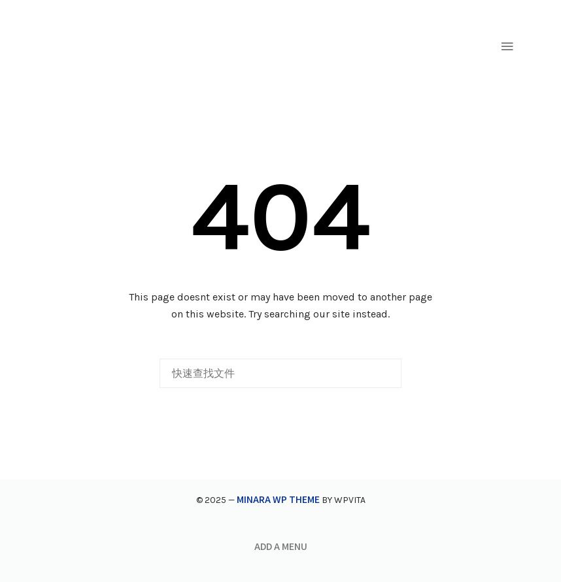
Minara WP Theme (278, 499)
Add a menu (280, 546)
